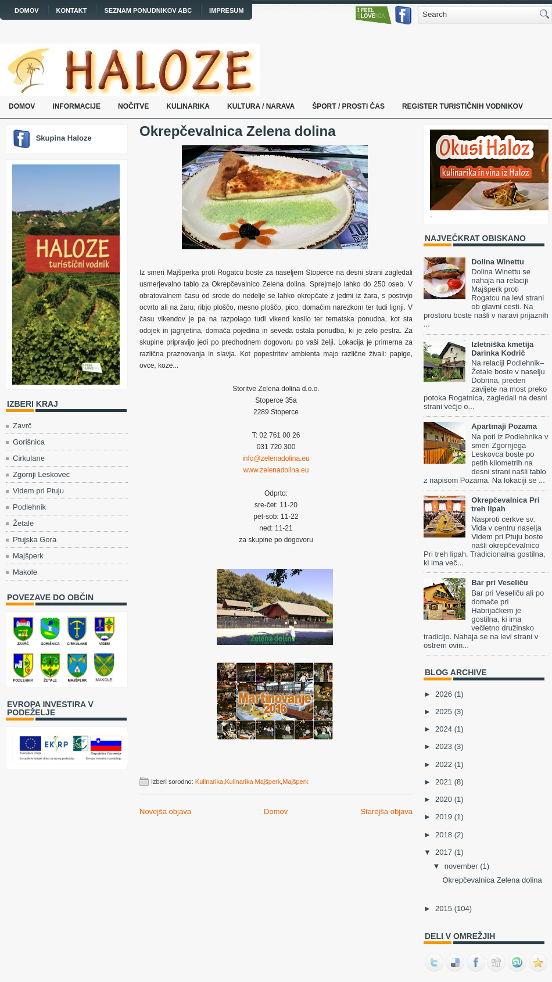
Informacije (76, 106)
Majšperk (28, 555)
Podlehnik (29, 507)
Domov (27, 10)
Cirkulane (29, 458)
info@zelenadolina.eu (276, 458)
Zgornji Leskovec (41, 474)
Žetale (23, 523)
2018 (443, 834)
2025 (443, 711)
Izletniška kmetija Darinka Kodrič (502, 348)
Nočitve (133, 106)
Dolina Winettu (497, 261)
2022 (443, 764)
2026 (443, 694)
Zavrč (22, 425)
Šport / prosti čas (348, 106)
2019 (443, 816)
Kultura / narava (261, 106)
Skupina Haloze (64, 138)
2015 (443, 908)
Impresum (226, 10)
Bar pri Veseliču (499, 582)
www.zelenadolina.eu (276, 470)
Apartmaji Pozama (504, 426)
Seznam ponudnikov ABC (148, 10)
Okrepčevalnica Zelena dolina (237, 131)
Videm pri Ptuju (38, 490)
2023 (443, 746)
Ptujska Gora (34, 539)
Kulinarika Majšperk (253, 781)
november (461, 866)
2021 (443, 781)
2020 (443, 799)
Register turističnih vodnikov (462, 106)
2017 (443, 852)
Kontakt (71, 10)
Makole (25, 572)
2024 (443, 729)
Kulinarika (188, 106)
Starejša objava (386, 811)
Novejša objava (165, 811)
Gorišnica (29, 442)
